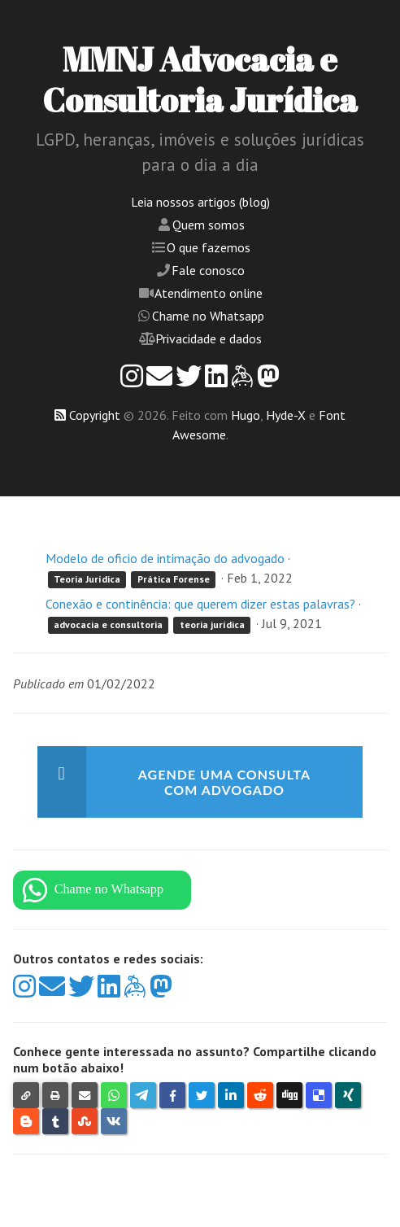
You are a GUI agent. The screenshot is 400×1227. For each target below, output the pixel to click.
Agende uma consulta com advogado (224, 781)
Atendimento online (208, 293)
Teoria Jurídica (87, 579)
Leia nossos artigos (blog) (200, 202)
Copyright (94, 415)
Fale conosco (208, 270)
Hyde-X (286, 415)
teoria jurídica (212, 624)
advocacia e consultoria (108, 624)
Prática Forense (173, 579)
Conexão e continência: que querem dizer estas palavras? (200, 604)
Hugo (245, 415)
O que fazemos (208, 247)
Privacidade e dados (208, 338)
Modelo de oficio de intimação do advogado (165, 558)
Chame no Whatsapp (208, 316)
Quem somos (208, 224)
